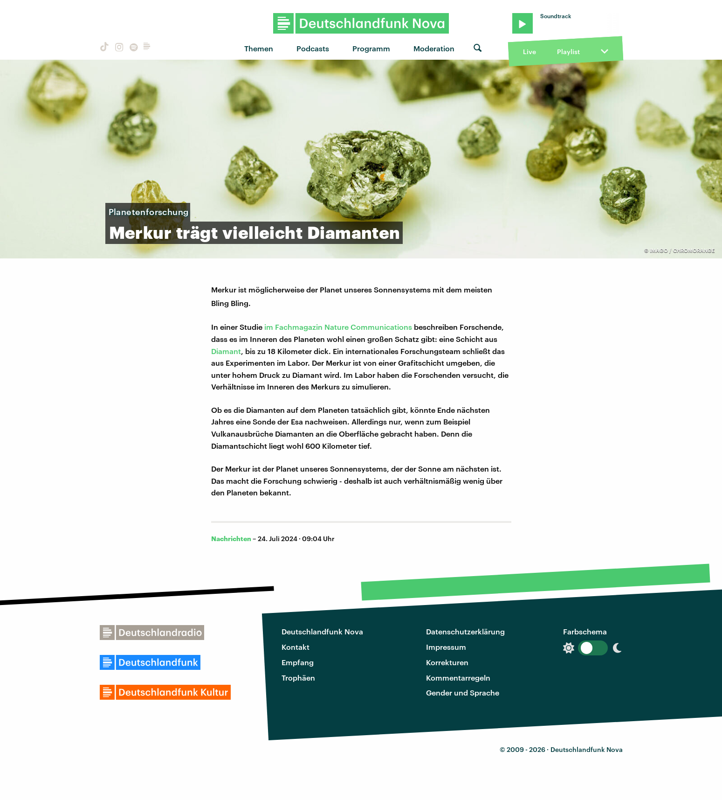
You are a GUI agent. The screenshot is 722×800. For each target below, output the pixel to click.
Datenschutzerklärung (465, 631)
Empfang (298, 662)
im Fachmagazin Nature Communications (338, 326)
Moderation (433, 48)
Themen (258, 48)
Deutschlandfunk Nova (322, 631)
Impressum (446, 646)
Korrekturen (447, 662)
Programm (371, 48)
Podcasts (312, 48)
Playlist (568, 52)
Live (529, 52)
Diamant (226, 351)
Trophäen (298, 677)
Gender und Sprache (462, 692)
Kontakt (295, 646)
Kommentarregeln (458, 677)
